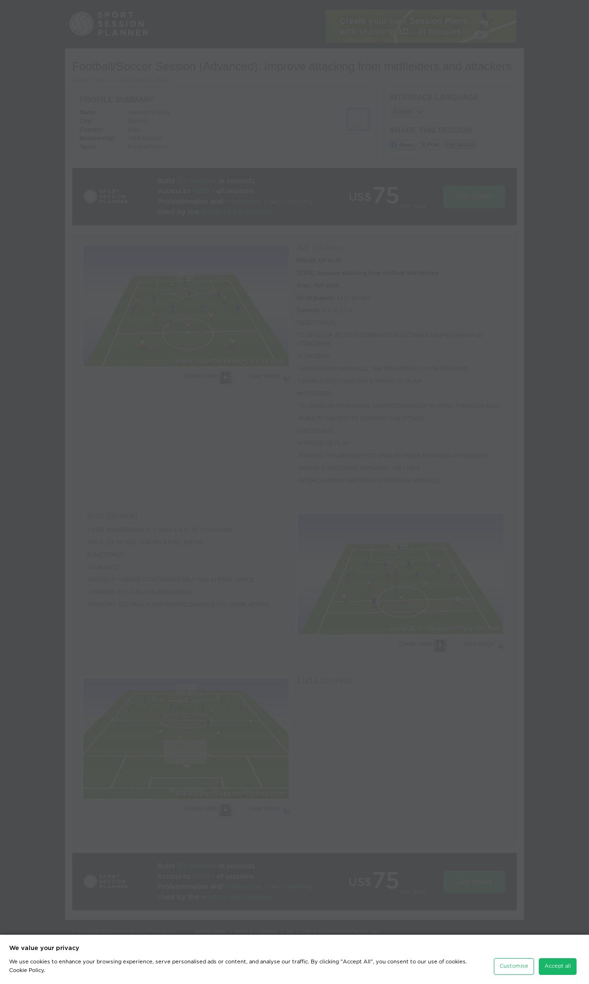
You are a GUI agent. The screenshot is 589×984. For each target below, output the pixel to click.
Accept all (558, 963)
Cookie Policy (26, 967)
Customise (514, 963)
